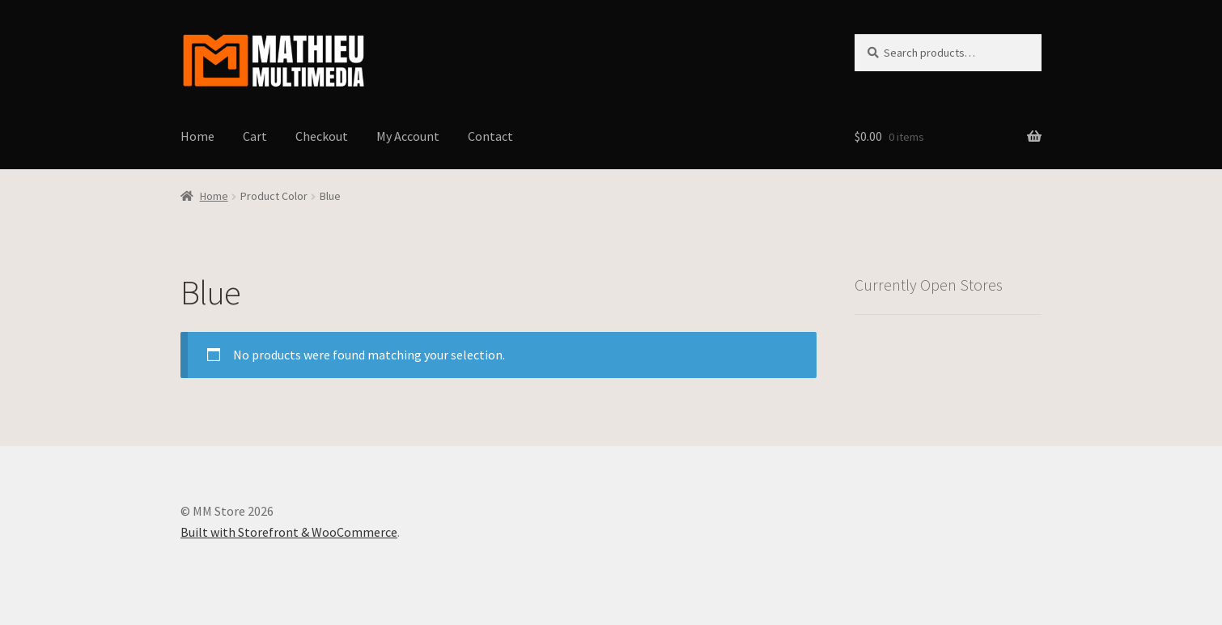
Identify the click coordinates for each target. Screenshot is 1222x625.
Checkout (321, 136)
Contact (490, 136)
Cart (255, 136)
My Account (407, 136)
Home (197, 136)
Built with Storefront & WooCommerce (288, 532)
